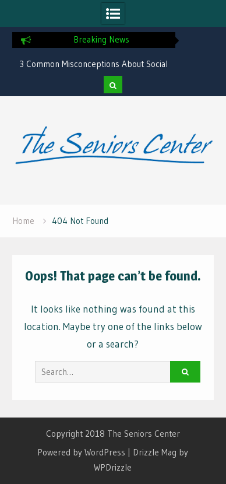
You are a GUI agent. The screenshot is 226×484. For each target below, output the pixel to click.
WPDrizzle (113, 467)
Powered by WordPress (81, 452)
